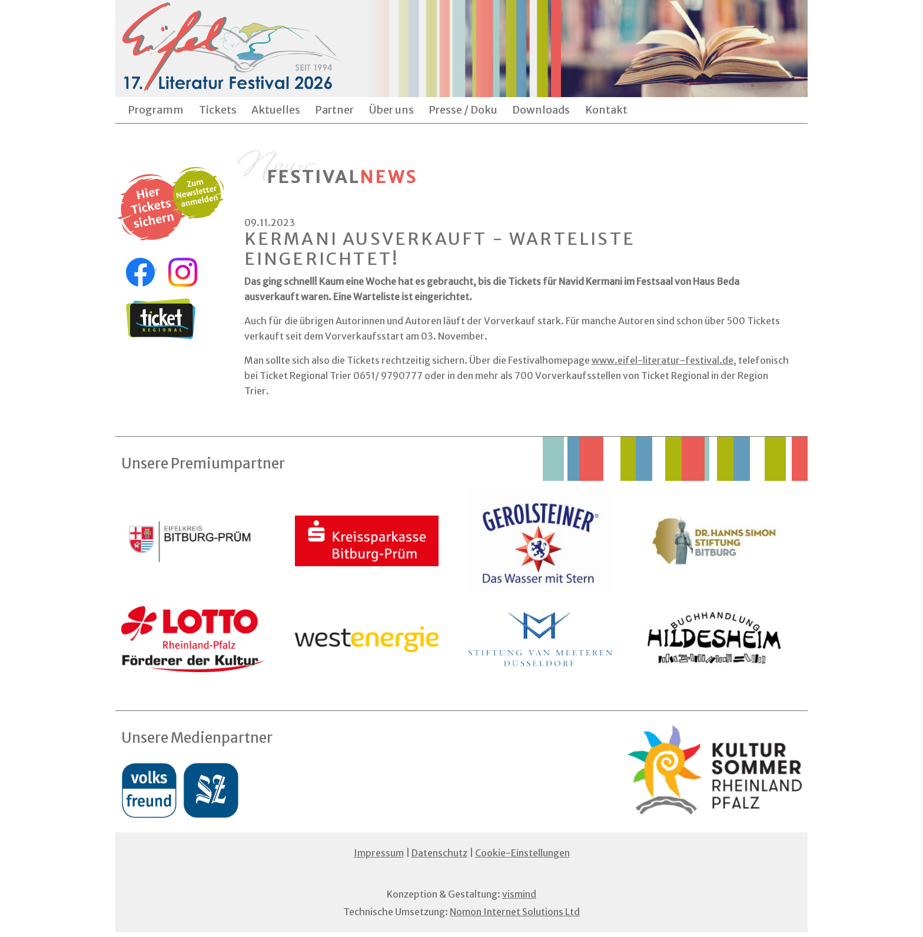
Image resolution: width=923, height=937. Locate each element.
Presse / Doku (463, 110)
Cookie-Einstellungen (522, 853)
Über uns (391, 110)
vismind (519, 894)
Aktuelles (275, 110)
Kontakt (606, 110)
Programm (156, 110)
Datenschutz (439, 853)
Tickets (218, 110)
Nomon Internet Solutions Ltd (515, 912)
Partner (334, 110)
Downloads (541, 110)
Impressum (379, 853)
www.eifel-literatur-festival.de (662, 360)
